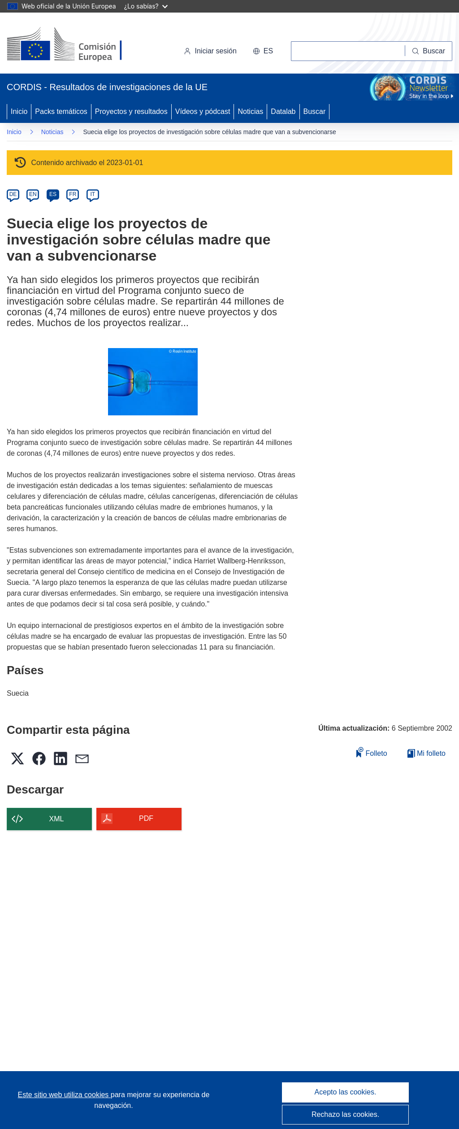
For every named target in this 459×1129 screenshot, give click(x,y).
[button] (263, 51)
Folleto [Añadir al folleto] (371, 752)
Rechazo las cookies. (345, 1114)
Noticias (250, 111)
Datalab (283, 111)
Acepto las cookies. (346, 1092)
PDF (146, 818)
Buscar (314, 111)
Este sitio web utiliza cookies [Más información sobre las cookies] (64, 1094)
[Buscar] (428, 51)
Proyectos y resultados (131, 111)
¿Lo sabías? (146, 6)
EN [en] (33, 194)
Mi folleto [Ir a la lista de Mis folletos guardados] (426, 753)
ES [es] (52, 194)
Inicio (19, 111)
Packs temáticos (61, 111)
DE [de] (13, 194)
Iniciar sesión (210, 51)
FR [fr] (72, 194)
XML (56, 819)
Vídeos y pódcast (202, 111)
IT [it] (92, 194)
